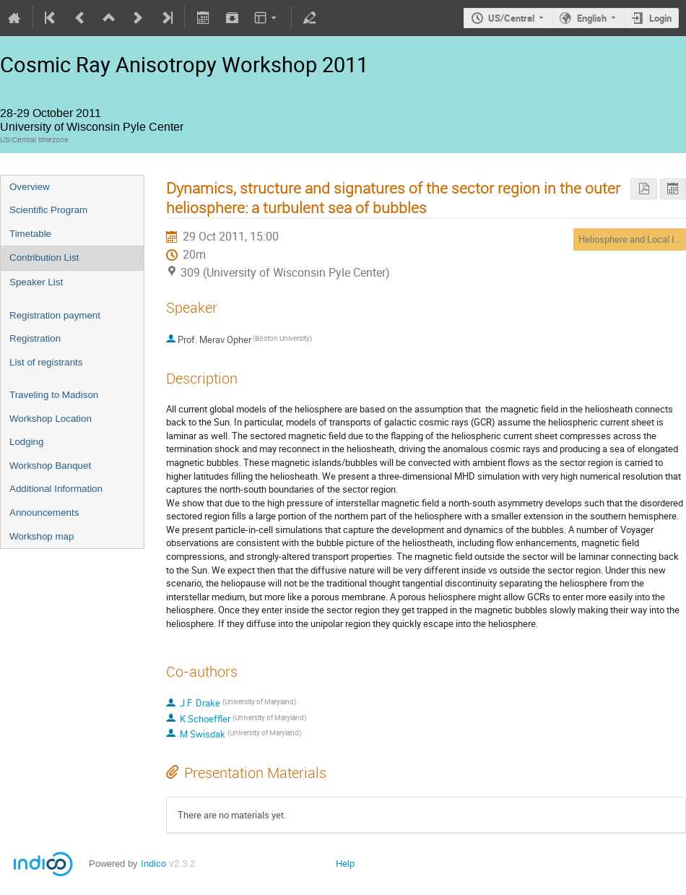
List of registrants (45, 362)
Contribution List (44, 257)
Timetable (30, 233)
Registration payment (54, 315)
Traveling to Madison (53, 394)
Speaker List (36, 282)
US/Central (511, 18)
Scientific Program (48, 209)
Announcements (44, 512)
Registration (35, 338)
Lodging (26, 441)
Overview (29, 186)
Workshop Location (50, 418)
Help (345, 863)
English (592, 18)
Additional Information (56, 488)
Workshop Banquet (50, 465)
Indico (153, 863)
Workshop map (41, 536)
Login (660, 18)
